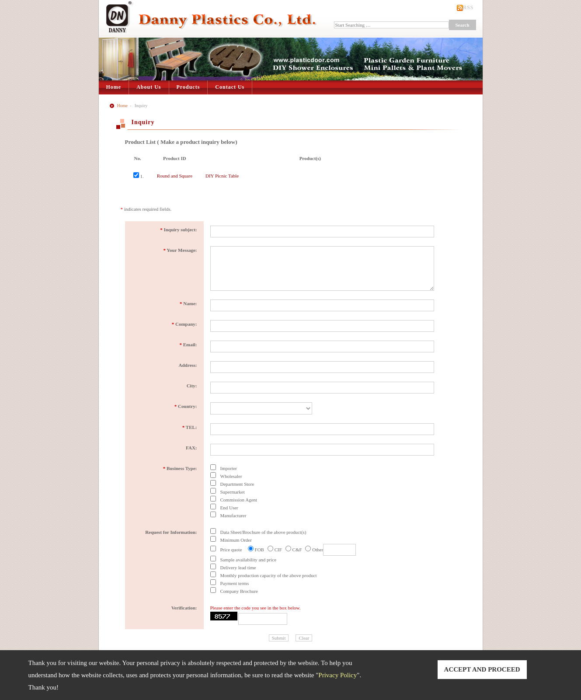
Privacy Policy (337, 675)
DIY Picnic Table (222, 175)
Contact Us (229, 87)
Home (114, 87)
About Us (148, 87)
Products (188, 87)
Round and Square (174, 175)
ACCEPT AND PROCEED (482, 669)
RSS (468, 7)
